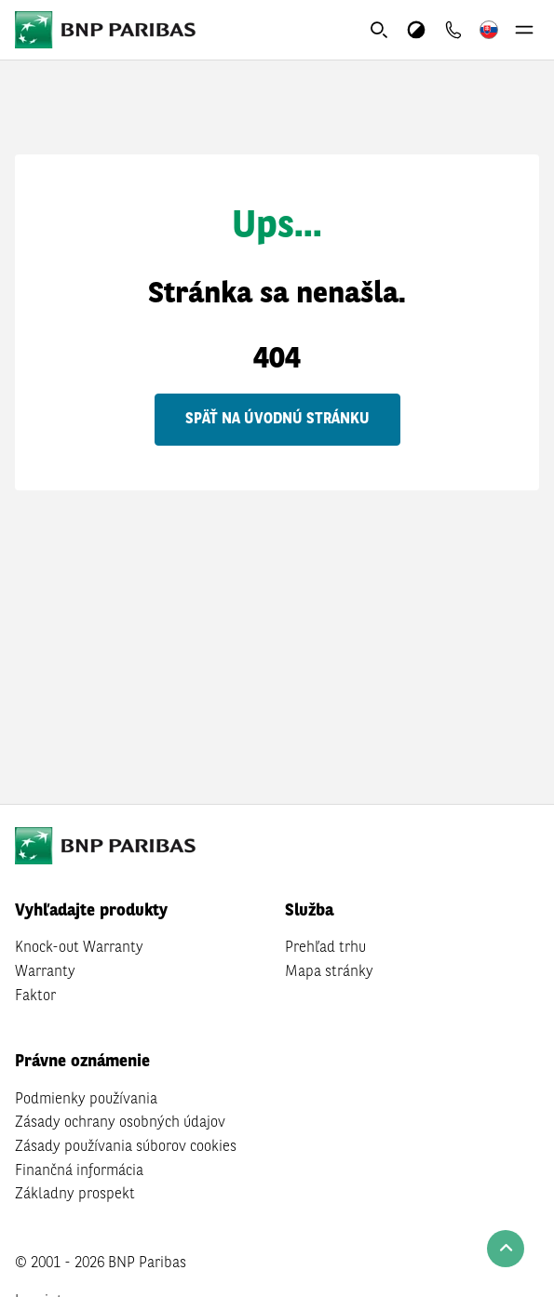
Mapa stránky (329, 972)
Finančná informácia (79, 1171)
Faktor (35, 996)
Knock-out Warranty (79, 948)
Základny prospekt (75, 1194)
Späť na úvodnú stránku (277, 419)
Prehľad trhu (325, 948)
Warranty (45, 972)
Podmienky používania (86, 1099)
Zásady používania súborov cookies (125, 1147)
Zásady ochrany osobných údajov (120, 1123)
